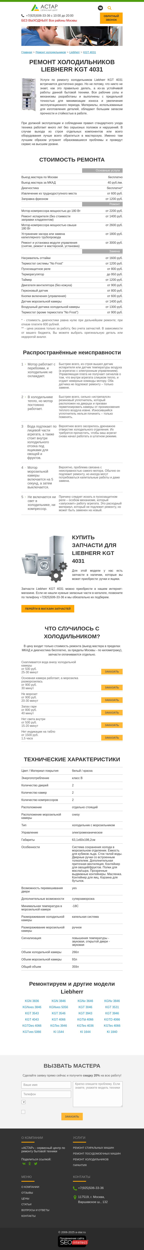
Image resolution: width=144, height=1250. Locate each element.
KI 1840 (112, 1031)
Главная (26, 52)
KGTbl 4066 (85, 1019)
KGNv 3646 (85, 1001)
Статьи (26, 1204)
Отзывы (27, 1192)
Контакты (28, 1215)
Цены (25, 1198)
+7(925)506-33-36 (38, 15)
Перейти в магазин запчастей (47, 608)
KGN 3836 (32, 1001)
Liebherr (74, 52)
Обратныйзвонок (111, 18)
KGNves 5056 (58, 1007)
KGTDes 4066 (31, 1025)
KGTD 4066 (112, 1019)
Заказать (112, 669)
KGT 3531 (112, 1007)
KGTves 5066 (32, 1031)
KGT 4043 (32, 1019)
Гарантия (80, 1165)
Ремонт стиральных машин (93, 1147)
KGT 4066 (58, 1019)
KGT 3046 (85, 1007)
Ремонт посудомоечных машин (97, 1153)
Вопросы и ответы (35, 1210)
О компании (30, 1186)
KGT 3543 (32, 1013)
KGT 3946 (112, 1013)
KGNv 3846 (112, 1001)
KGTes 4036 (85, 1025)
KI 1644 (85, 1031)
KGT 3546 (58, 1013)
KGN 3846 (59, 1001)
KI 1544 (58, 1031)
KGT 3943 (85, 1013)
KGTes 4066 (112, 1025)
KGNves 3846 (31, 1007)
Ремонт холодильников (51, 52)
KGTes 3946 (58, 1025)
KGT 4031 (89, 52)
